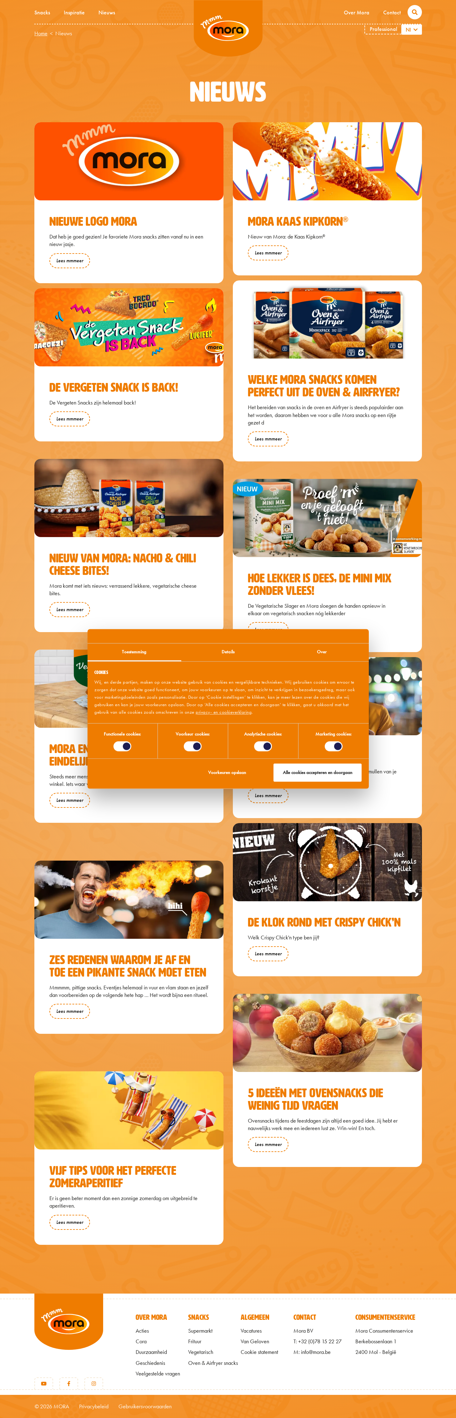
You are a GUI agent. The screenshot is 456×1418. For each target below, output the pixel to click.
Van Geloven (255, 1341)
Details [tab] (228, 652)
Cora (141, 1341)
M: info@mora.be (312, 1352)
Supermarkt (200, 1330)
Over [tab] (322, 652)
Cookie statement (259, 1352)
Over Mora (356, 12)
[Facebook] (69, 1383)
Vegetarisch (200, 1352)
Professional (383, 29)
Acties (142, 1330)
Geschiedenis (150, 1363)
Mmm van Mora (228, 28)
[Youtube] (44, 1383)
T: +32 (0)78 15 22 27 (317, 1341)
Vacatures (251, 1330)
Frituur (194, 1341)
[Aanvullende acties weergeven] (416, 29)
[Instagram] (94, 1383)
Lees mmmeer (69, 260)
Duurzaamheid (151, 1352)
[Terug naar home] (68, 1332)
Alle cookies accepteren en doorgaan (317, 772)
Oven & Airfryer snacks (213, 1363)
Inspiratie (74, 12)
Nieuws (106, 12)
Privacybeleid (93, 1406)
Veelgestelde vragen (158, 1373)
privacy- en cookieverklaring (224, 712)
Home (41, 33)
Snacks (42, 12)
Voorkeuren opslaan (227, 772)
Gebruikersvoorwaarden (145, 1406)
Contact (392, 12)
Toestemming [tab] (134, 652)
